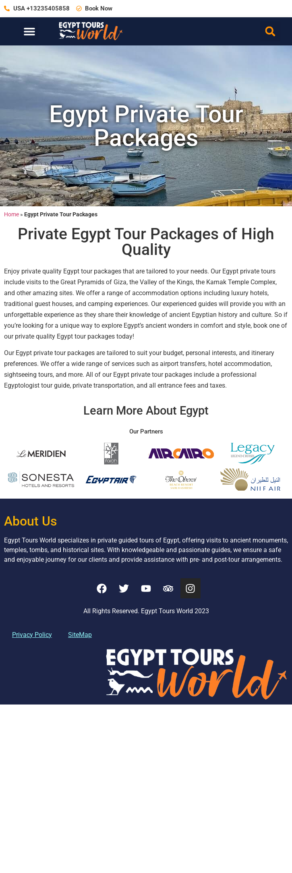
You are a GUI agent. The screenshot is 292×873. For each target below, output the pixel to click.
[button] (29, 31)
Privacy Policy (32, 633)
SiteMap (80, 633)
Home (11, 214)
